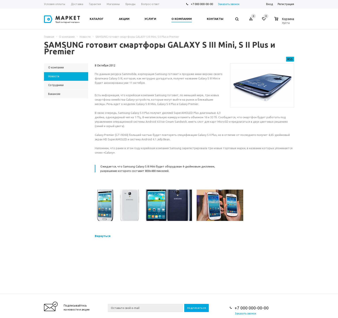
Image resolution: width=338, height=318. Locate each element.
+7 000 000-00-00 (202, 4)
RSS (290, 59)
